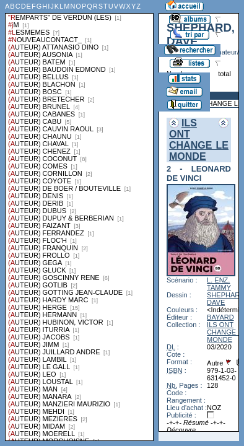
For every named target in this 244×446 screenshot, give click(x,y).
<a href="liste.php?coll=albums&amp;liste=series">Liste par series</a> (79, 220)
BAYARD (220, 317)
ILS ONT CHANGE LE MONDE (199, 140)
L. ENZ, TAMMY (219, 283)
